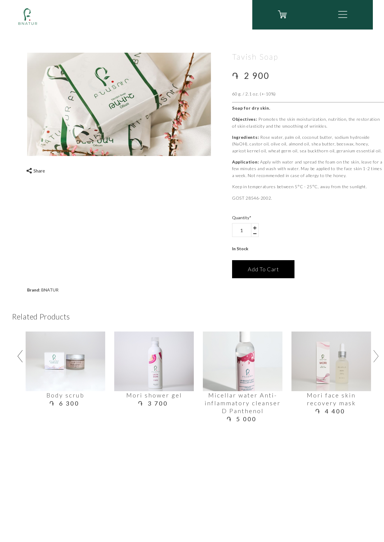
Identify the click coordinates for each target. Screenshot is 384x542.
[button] (342, 14)
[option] (119, 104)
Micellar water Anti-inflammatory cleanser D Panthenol (243, 402)
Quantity (241, 217)
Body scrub (65, 395)
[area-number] (241, 230)
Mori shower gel (154, 395)
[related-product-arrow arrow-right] (376, 357)
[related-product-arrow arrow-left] (20, 357)
